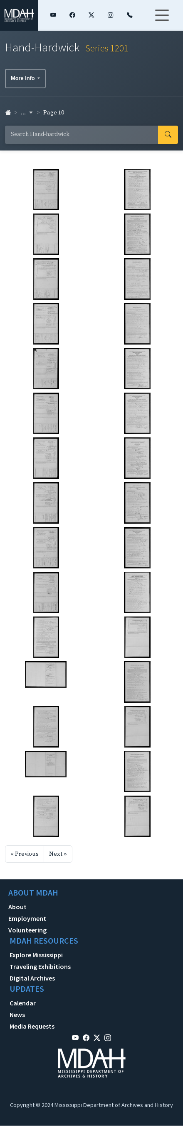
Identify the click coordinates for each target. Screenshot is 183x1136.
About (17, 907)
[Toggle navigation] (162, 20)
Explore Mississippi (36, 955)
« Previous (24, 854)
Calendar (23, 1003)
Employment (27, 918)
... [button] (27, 113)
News (17, 1014)
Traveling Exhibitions (40, 966)
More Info (23, 78)
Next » (58, 854)
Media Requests (32, 1026)
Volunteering (27, 930)
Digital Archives (32, 978)
